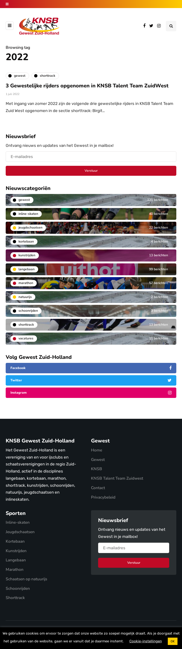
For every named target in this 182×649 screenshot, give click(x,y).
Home (96, 450)
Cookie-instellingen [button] (145, 641)
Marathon (14, 569)
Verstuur (91, 170)
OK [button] (173, 641)
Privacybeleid (103, 497)
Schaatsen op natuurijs (26, 579)
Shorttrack (15, 597)
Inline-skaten (18, 522)
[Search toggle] (171, 26)
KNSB (96, 469)
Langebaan (16, 560)
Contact (98, 488)
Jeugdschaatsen (20, 532)
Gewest (98, 459)
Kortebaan (15, 541)
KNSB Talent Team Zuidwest (117, 478)
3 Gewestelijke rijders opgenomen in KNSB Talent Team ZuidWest (87, 85)
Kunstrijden (16, 551)
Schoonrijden (18, 588)
